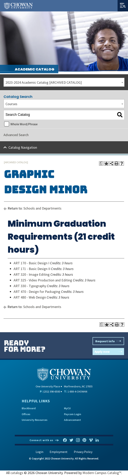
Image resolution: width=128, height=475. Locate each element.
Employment (59, 452)
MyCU (67, 408)
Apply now (108, 351)
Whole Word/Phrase (24, 124)
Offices (26, 414)
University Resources (34, 420)
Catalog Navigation (22, 147)
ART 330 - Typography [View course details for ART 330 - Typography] (30, 286)
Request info (108, 341)
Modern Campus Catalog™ (102, 472)
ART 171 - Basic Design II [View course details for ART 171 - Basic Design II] (32, 268)
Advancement (72, 420)
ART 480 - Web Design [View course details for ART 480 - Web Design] (30, 297)
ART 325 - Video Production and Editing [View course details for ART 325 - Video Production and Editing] (43, 280)
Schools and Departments (42, 208)
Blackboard (29, 408)
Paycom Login (72, 414)
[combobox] (64, 82)
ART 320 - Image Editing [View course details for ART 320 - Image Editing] (32, 274)
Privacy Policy (83, 452)
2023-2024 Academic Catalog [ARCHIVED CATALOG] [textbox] (44, 82)
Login (39, 452)
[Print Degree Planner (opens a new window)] (101, 163)
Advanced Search (16, 135)
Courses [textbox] (11, 104)
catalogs (16, 472)
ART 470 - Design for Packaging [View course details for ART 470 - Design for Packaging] (37, 291)
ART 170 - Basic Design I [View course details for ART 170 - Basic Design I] (31, 263)
